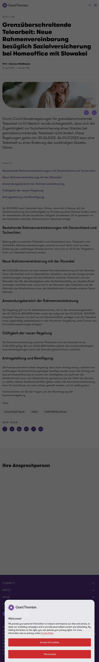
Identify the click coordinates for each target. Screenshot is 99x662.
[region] (50, 631)
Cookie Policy (47, 633)
